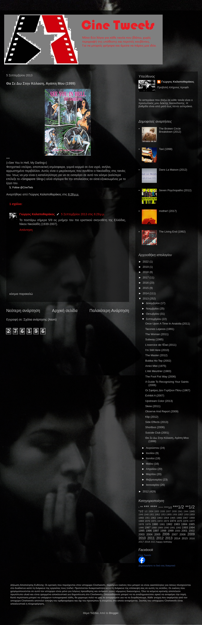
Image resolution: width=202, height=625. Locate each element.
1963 (159, 517)
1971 (153, 520)
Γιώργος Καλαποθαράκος (45, 194)
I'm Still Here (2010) (157, 350)
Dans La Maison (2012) (173, 169)
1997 (156, 530)
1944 (185, 511)
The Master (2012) (156, 355)
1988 (154, 527)
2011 (151, 538)
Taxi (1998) (165, 149)
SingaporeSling (32, 179)
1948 (146, 514)
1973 (166, 520)
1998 (163, 530)
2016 (146, 282)
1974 (173, 520)
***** (160, 507)
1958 (186, 514)
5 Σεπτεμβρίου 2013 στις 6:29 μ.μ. (83, 214)
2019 (146, 266)
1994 (192, 527)
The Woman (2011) (156, 334)
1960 (141, 517)
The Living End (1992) (172, 231)
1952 (157, 514)
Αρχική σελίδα (64, 310)
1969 (141, 520)
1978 (141, 524)
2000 (177, 530)
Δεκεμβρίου (153, 303)
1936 (162, 511)
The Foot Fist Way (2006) (160, 376)
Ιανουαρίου (153, 484)
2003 (141, 534)
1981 (162, 524)
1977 (192, 520)
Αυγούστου (153, 447)
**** (153, 506)
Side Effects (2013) (156, 422)
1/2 (146, 511)
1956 (174, 514)
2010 (142, 538)
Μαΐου (150, 463)
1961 (147, 518)
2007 (175, 534)
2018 (146, 272)
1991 (172, 527)
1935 (156, 511)
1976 (185, 520)
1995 (141, 530)
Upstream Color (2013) (159, 400)
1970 (147, 520)
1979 (148, 524)
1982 (169, 524)
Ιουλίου (150, 453)
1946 (140, 514)
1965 (172, 517)
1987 (148, 527)
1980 (155, 524)
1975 (179, 520)
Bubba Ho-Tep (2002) (158, 360)
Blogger (113, 613)
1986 (141, 527)
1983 (177, 524)
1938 (174, 511)
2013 (146, 298)
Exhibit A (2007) (154, 395)
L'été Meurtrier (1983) (158, 371)
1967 (185, 517)
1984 (184, 524)
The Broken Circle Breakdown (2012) (170, 130)
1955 (169, 514)
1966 (179, 517)
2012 (146, 491)
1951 (151, 514)
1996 (149, 530)
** (141, 507)
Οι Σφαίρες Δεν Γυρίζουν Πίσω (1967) (167, 390)
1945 (192, 511)
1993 (185, 527)
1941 (180, 511)
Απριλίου (151, 468)
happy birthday (164, 541)
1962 (153, 517)
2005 (157, 534)
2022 (146, 261)
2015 (146, 287)
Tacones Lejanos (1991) (159, 329)
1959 (192, 514)
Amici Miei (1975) (155, 365)
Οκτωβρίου (153, 313)
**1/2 (190, 506)
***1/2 (178, 506)
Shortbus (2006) (155, 427)
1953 (163, 514)
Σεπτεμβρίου (154, 319)
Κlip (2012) (151, 416)
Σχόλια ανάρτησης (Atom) (40, 319)
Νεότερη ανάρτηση (23, 310)
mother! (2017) (168, 211)
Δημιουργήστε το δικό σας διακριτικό (156, 565)
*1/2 (140, 511)
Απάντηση (26, 229)
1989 (160, 527)
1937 (168, 511)
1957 (180, 514)
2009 (191, 534)
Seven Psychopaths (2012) (175, 190)
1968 (192, 517)
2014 (146, 293)
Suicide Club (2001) (157, 432)
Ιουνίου (150, 458)
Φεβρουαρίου (154, 479)
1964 (166, 517)
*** (146, 506)
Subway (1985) (154, 339)
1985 (192, 524)
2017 (146, 277)
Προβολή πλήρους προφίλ (173, 87)
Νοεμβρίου (153, 308)
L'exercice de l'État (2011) (160, 344)
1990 (166, 527)
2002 (192, 530)
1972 (160, 520)
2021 (153, 542)
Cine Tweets (144, 555)
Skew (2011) (152, 406)
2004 (149, 534)
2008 (183, 534)
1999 (171, 530)
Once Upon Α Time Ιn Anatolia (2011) (167, 323)
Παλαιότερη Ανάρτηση (109, 310)
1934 (150, 511)
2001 (184, 530)
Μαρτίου (151, 474)
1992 (178, 527)
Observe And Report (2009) (161, 411)
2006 (166, 534)
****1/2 (168, 507)
